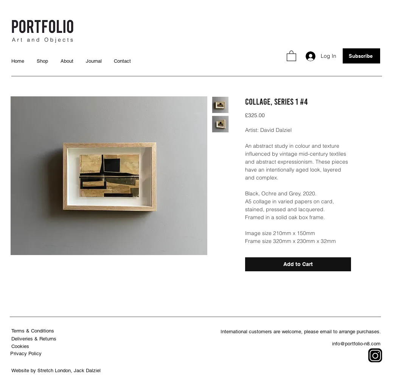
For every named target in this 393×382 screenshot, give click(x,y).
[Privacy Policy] (26, 353)
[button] (291, 55)
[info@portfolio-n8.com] (357, 343)
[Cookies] (21, 346)
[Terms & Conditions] (33, 330)
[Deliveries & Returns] (34, 338)
